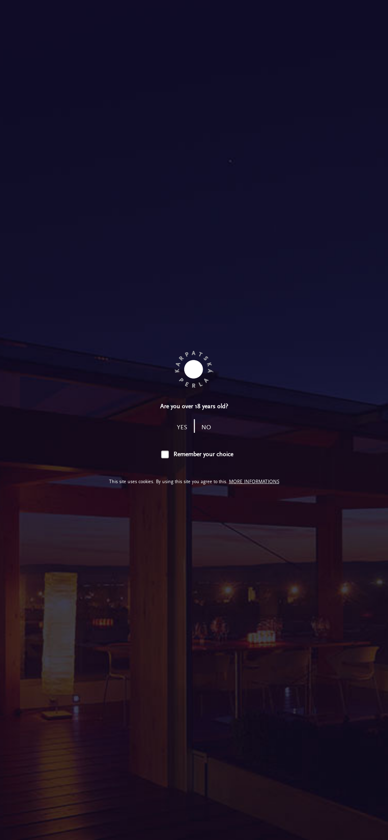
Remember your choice (203, 454)
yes (182, 427)
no (206, 427)
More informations (254, 482)
